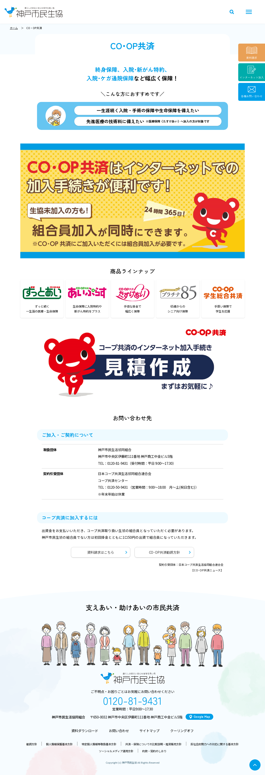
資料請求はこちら (100, 552)
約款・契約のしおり (154, 751)
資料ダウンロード (84, 730)
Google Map (202, 716)
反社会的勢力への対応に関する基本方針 (214, 744)
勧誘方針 (31, 744)
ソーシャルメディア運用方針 (116, 751)
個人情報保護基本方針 (59, 744)
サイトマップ (149, 730)
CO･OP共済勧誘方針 (164, 552)
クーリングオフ (182, 730)
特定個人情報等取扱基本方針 (99, 744)
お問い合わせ (119, 730)
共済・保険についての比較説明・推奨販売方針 (153, 744)
